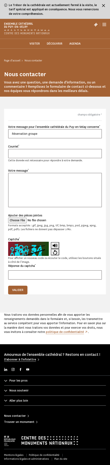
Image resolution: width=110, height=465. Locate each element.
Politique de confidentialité (44, 455)
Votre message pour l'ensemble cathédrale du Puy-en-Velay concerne (54, 127)
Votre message (18, 171)
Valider (17, 290)
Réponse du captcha (22, 266)
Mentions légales (13, 455)
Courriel (13, 146)
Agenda (75, 44)
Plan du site (60, 459)
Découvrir (54, 44)
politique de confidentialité (65, 332)
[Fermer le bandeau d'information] (103, 5)
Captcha (14, 239)
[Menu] (104, 24)
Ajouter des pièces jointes (25, 215)
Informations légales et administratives (26, 459)
